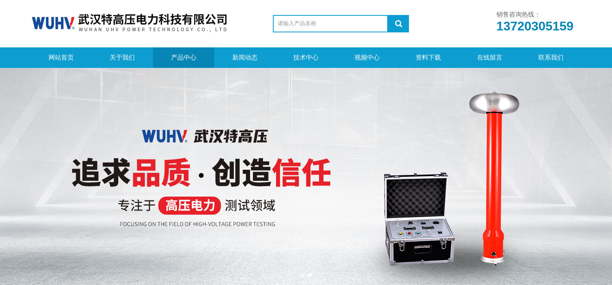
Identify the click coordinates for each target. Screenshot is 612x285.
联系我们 (550, 57)
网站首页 (61, 57)
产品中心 (183, 57)
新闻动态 (244, 57)
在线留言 (489, 57)
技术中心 (306, 57)
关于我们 (122, 57)
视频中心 (367, 57)
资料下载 (428, 57)
